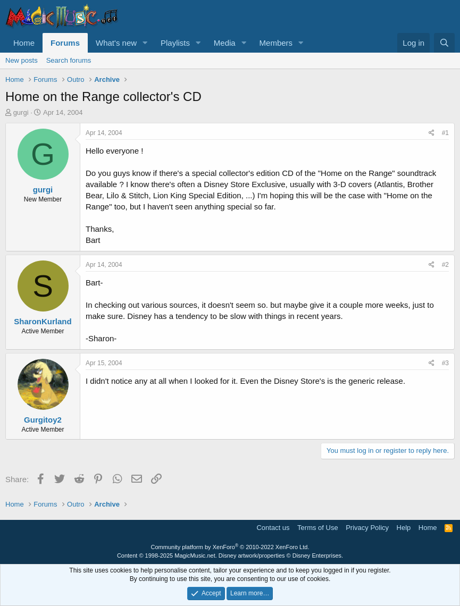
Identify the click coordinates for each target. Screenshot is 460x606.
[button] (145, 43)
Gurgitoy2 (43, 419)
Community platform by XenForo (230, 547)
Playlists (175, 42)
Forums (65, 42)
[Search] (444, 43)
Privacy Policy (367, 528)
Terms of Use (317, 528)
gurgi (21, 112)
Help (404, 528)
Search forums (68, 60)
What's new (116, 42)
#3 (445, 363)
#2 (445, 264)
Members (276, 42)
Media (225, 42)
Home (24, 42)
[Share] (431, 133)
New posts (21, 60)
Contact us (272, 528)
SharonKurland (42, 321)
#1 (445, 133)
